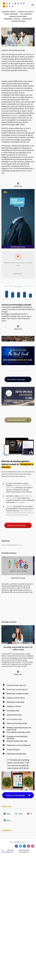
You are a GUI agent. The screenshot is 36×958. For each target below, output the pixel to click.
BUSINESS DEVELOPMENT (11, 14)
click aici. (20, 545)
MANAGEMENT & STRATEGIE (12, 19)
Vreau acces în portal (18, 525)
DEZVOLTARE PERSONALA (18, 21)
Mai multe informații (18, 379)
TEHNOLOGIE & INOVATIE (9, 12)
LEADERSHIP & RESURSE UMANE (18, 16)
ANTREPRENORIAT (27, 19)
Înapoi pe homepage (18, 795)
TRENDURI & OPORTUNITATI (25, 12)
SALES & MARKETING (26, 14)
